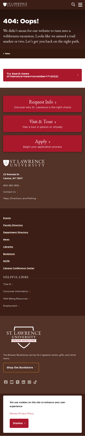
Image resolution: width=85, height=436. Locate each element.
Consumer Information (15, 291)
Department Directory (15, 232)
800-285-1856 (11, 185)
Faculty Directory (13, 225)
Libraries (8, 247)
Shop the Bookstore (20, 367)
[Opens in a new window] (5, 382)
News (7, 54)
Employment (10, 305)
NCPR (6, 261)
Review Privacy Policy (22, 413)
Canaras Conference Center (18, 268)
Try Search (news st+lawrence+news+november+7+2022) (32, 75)
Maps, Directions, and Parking (19, 198)
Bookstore (9, 254)
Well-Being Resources (15, 298)
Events (7, 218)
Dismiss (18, 423)
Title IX (7, 284)
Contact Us (9, 192)
